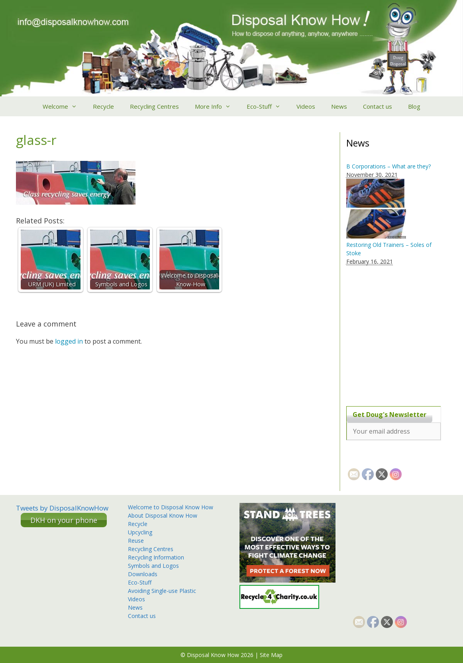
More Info (217, 106)
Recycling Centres (154, 106)
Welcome (64, 106)
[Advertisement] (396, 331)
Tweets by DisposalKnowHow (62, 507)
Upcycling (140, 532)
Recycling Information (156, 557)
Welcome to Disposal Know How (170, 507)
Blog (414, 106)
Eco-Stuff (267, 106)
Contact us (377, 106)
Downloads (142, 574)
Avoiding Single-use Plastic (162, 591)
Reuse (136, 540)
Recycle (103, 106)
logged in (69, 341)
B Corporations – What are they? (388, 166)
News (339, 106)
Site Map (271, 655)
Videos (305, 106)
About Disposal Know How (162, 515)
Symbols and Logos (153, 565)
